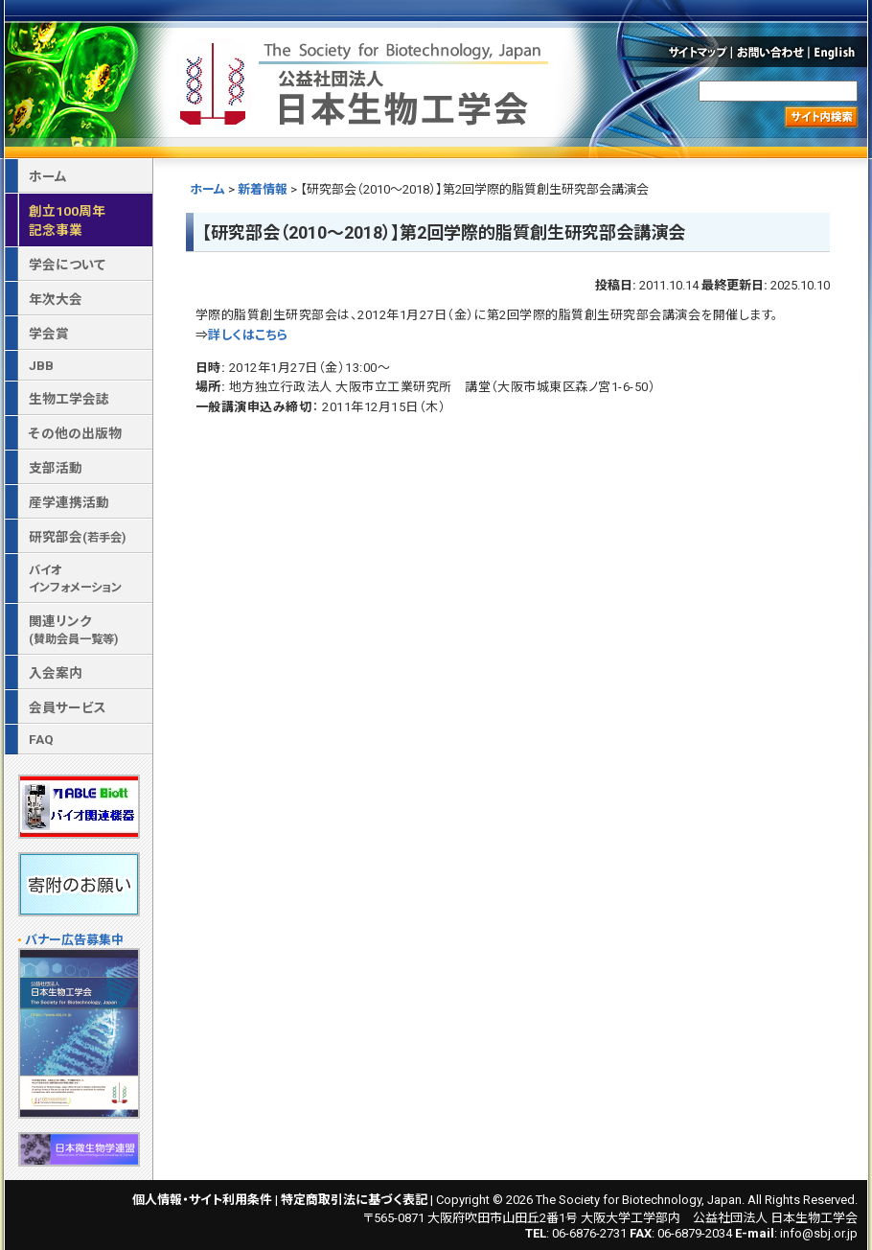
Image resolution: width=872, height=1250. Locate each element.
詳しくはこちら (247, 335)
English (839, 51)
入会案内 (55, 673)
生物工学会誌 (69, 398)
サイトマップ (696, 51)
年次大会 (55, 299)
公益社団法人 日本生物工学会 (366, 80)
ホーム (207, 189)
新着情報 (262, 189)
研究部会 (77, 536)
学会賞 (49, 333)
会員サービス (67, 707)
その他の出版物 (75, 433)
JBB (41, 365)
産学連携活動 (69, 502)
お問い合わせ (771, 51)
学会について (67, 264)
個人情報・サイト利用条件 (202, 1199)
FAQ (41, 739)
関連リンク (73, 629)
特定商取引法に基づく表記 (354, 1199)
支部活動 (55, 467)
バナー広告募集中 (74, 940)
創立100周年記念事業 (67, 220)
